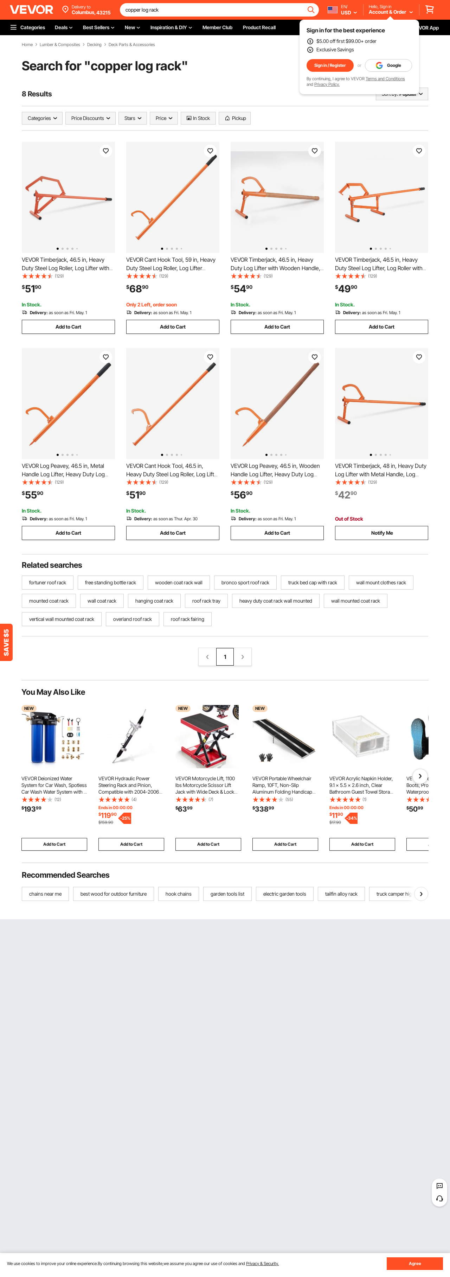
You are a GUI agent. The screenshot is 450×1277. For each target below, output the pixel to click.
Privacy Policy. (327, 84)
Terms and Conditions (385, 78)
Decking (94, 44)
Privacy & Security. (262, 1263)
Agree (415, 1263)
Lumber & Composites (60, 44)
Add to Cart (68, 327)
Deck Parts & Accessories (132, 44)
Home (27, 44)
